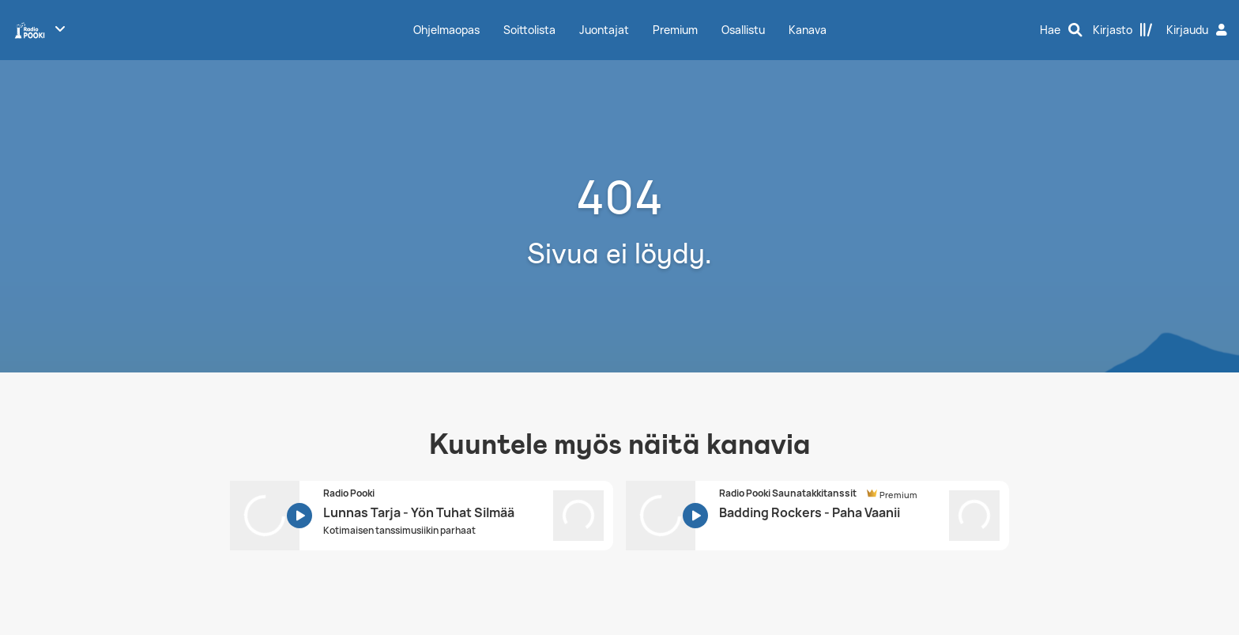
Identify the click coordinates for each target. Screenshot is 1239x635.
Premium (675, 29)
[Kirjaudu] (1198, 30)
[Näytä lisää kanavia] (60, 28)
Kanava (808, 29)
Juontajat (604, 29)
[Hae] (1061, 30)
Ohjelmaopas (446, 29)
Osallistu (743, 29)
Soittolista (529, 29)
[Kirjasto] (1122, 30)
